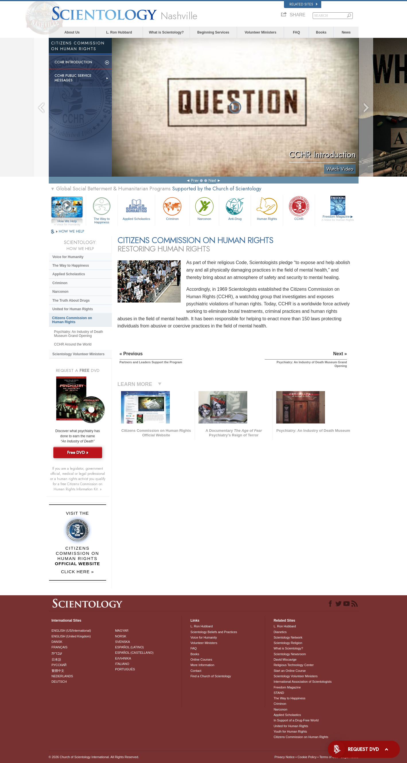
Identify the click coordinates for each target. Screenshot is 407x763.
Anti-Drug (235, 208)
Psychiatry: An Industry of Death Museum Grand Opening (78, 334)
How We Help (67, 221)
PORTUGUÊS (125, 669)
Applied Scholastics (136, 208)
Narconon (204, 208)
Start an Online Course (290, 670)
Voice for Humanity (67, 257)
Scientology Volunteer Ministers (78, 354)
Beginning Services (213, 32)
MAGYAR (121, 630)
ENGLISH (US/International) (71, 630)
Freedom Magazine (338, 218)
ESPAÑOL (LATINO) (129, 647)
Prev (194, 180)
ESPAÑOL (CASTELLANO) (134, 652)
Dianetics (280, 632)
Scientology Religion (288, 643)
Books (321, 32)
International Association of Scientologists (303, 681)
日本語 (56, 659)
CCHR (299, 208)
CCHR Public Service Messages (72, 78)
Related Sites (303, 4)
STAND (279, 692)
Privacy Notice (284, 757)
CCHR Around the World (73, 344)
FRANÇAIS (60, 647)
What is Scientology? (166, 32)
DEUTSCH (59, 681)
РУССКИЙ (59, 665)
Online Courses (201, 659)
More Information (202, 665)
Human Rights (266, 208)
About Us (71, 32)
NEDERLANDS (62, 676)
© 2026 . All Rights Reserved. (94, 757)
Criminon (172, 208)
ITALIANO (122, 664)
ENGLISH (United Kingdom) (71, 636)
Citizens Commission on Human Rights (72, 320)
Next (212, 180)
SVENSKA (122, 641)
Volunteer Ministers (260, 32)
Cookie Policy (307, 757)
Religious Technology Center (294, 665)
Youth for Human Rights (290, 731)
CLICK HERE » (77, 571)
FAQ (296, 32)
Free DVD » (77, 452)
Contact (195, 670)
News (346, 32)
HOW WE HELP (71, 231)
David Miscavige (285, 659)
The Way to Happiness (101, 209)
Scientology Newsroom (290, 654)
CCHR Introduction (73, 62)
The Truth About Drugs (71, 300)
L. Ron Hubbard (119, 32)
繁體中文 (58, 670)
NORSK (120, 636)
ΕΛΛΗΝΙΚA (123, 658)
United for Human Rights (72, 309)
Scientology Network (288, 637)
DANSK (57, 641)
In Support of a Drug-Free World (296, 720)
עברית (57, 653)
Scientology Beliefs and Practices (213, 632)
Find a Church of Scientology (210, 676)
